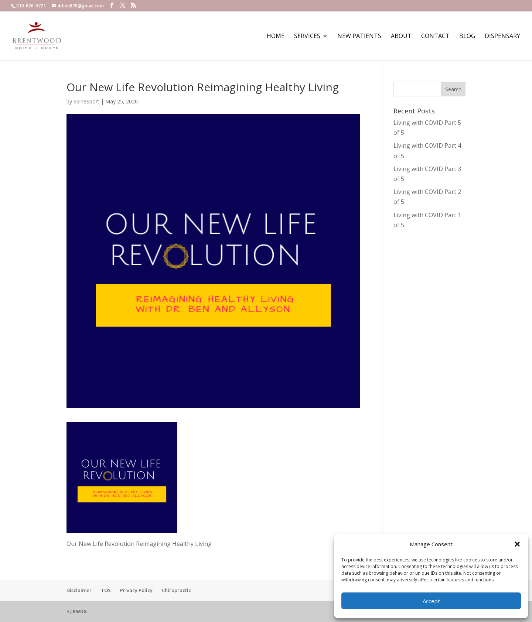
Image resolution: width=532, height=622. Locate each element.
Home (275, 36)
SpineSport (86, 101)
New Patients (359, 36)
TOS (106, 590)
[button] (517, 544)
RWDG (80, 611)
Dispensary (502, 36)
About (401, 36)
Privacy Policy (136, 590)
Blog (467, 36)
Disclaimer (79, 590)
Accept (431, 601)
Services (307, 36)
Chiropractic (176, 590)
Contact (435, 36)
